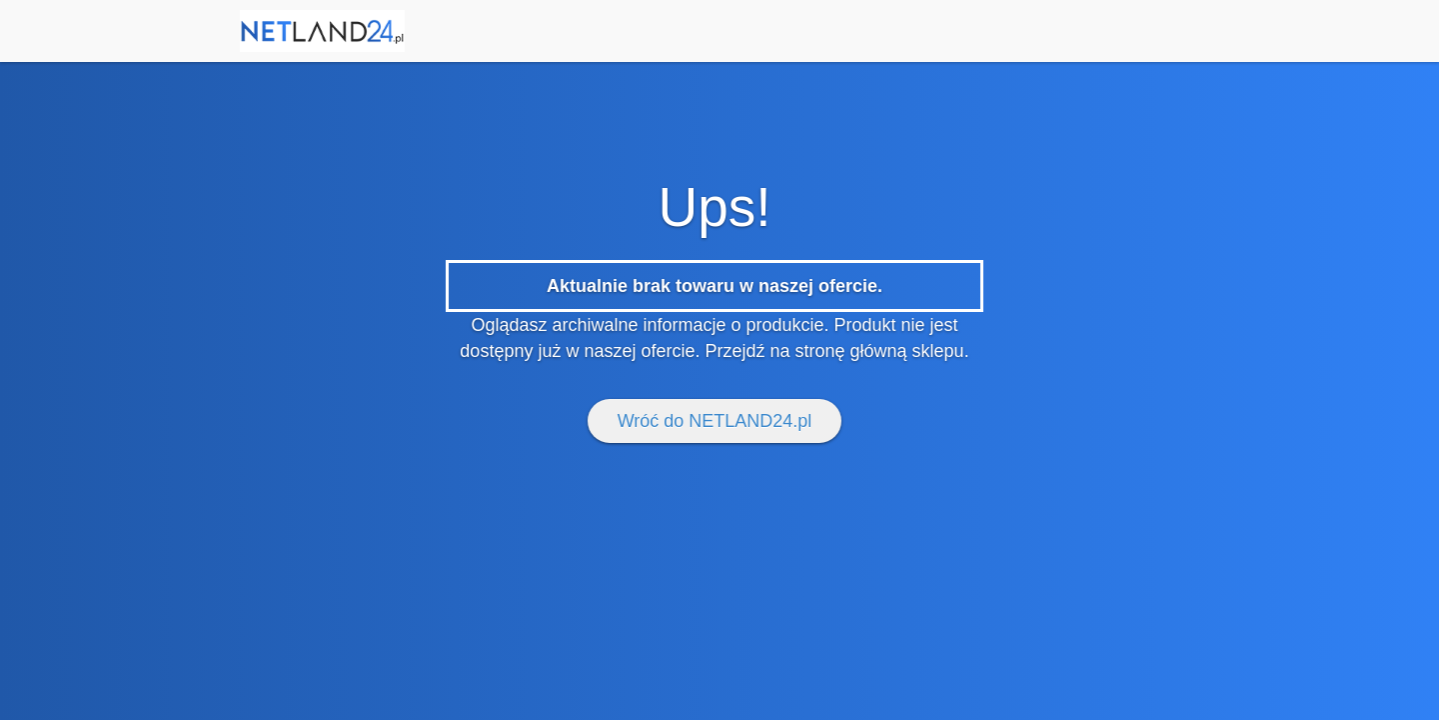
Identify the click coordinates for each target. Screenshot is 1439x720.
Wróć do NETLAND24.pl (715, 421)
